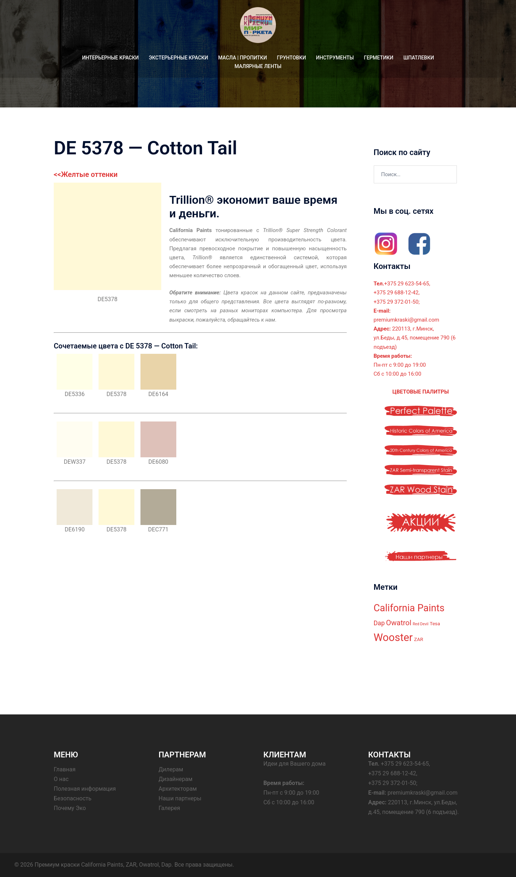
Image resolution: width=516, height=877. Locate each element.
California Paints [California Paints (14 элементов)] (409, 608)
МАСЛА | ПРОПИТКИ (242, 58)
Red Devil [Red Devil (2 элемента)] (421, 624)
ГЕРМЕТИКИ (378, 58)
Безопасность (72, 798)
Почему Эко (70, 808)
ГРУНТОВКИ (291, 58)
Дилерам (171, 769)
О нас (61, 779)
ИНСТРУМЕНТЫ (335, 58)
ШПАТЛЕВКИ (418, 58)
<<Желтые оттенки (86, 174)
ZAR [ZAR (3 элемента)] (418, 639)
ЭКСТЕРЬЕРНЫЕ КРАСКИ (178, 58)
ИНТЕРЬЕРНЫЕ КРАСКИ (110, 58)
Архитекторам (178, 788)
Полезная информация (85, 788)
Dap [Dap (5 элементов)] (379, 623)
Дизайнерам (176, 779)
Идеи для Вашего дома (294, 763)
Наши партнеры (180, 798)
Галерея (169, 808)
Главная (65, 769)
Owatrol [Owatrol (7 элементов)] (398, 622)
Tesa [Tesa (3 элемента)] (435, 623)
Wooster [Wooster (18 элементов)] (393, 637)
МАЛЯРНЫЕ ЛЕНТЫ (258, 66)
